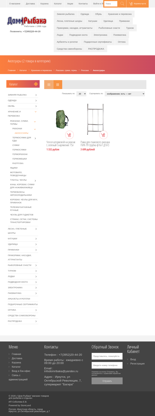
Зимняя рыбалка (65, 14)
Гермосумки (19, 150)
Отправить (107, 381)
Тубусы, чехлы (24, 180)
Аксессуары (21, 133)
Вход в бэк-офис (21, 371)
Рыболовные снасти (109, 28)
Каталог (58, 4)
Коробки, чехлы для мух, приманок (24, 201)
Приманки (124, 21)
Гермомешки (19, 159)
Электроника (100, 35)
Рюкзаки (25, 128)
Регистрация (137, 363)
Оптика (121, 42)
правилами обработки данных (106, 374)
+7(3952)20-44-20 (32, 31)
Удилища (108, 21)
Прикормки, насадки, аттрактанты (74, 28)
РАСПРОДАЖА (96, 48)
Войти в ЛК (98, 4)
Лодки (60, 35)
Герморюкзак (20, 154)
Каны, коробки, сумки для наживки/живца (22, 186)
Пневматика (119, 35)
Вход (133, 359)
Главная (16, 354)
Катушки (92, 21)
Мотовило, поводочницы (18, 174)
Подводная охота (78, 35)
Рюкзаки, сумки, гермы (24, 122)
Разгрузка (17, 163)
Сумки (15, 145)
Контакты (83, 4)
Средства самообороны (69, 48)
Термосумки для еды (25, 139)
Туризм (130, 28)
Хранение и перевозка (120, 14)
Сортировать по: (96, 94)
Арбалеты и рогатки (67, 42)
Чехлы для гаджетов (21, 215)
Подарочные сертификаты (98, 42)
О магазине (14, 4)
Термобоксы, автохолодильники (21, 193)
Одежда (85, 14)
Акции (70, 4)
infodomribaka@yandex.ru (61, 371)
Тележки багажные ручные (21, 208)
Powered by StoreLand (20, 405)
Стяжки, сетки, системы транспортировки (24, 220)
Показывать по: (68, 94)
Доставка (30, 4)
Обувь (98, 14)
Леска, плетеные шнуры (69, 21)
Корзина (45, 4)
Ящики (14, 168)
